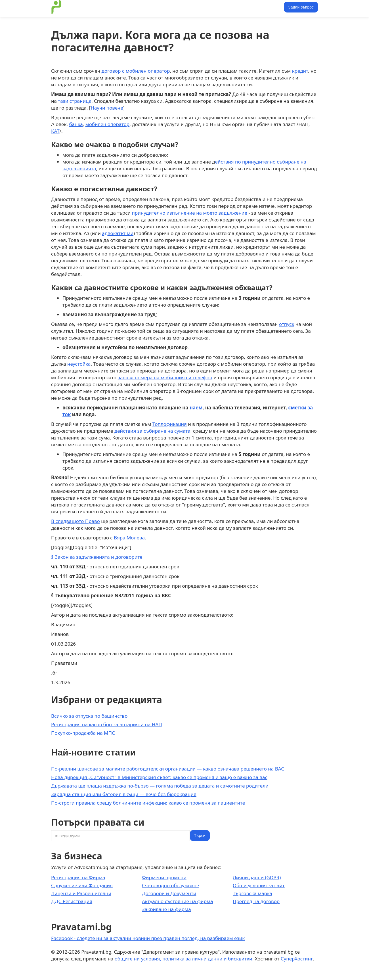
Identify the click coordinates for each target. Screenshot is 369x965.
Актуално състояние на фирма (177, 901)
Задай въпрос (301, 7)
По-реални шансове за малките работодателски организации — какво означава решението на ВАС (167, 768)
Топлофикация (169, 424)
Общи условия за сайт (259, 885)
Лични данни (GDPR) (257, 877)
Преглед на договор (256, 901)
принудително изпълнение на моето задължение (189, 213)
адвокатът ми (117, 233)
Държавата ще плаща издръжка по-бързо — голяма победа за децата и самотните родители (160, 785)
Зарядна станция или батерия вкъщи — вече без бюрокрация (123, 794)
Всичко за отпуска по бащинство (89, 716)
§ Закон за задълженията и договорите (96, 557)
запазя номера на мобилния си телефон (165, 377)
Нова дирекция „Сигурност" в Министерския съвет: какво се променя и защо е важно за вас (159, 777)
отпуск (286, 324)
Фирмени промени (164, 877)
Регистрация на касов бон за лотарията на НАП (106, 724)
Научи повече (107, 107)
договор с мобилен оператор (136, 71)
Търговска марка (252, 893)
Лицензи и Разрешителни (81, 893)
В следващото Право (75, 521)
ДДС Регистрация (71, 901)
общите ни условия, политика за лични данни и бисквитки (183, 958)
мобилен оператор (107, 124)
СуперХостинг (297, 958)
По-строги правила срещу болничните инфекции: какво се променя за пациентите (148, 802)
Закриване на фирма (166, 909)
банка (76, 124)
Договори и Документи (169, 893)
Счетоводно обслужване (170, 885)
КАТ (55, 131)
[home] (56, 7)
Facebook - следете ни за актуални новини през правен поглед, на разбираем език (148, 938)
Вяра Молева (129, 537)
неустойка (79, 364)
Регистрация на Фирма (78, 877)
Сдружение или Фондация (82, 885)
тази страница (74, 101)
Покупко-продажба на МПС (83, 733)
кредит (300, 71)
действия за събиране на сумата (152, 431)
